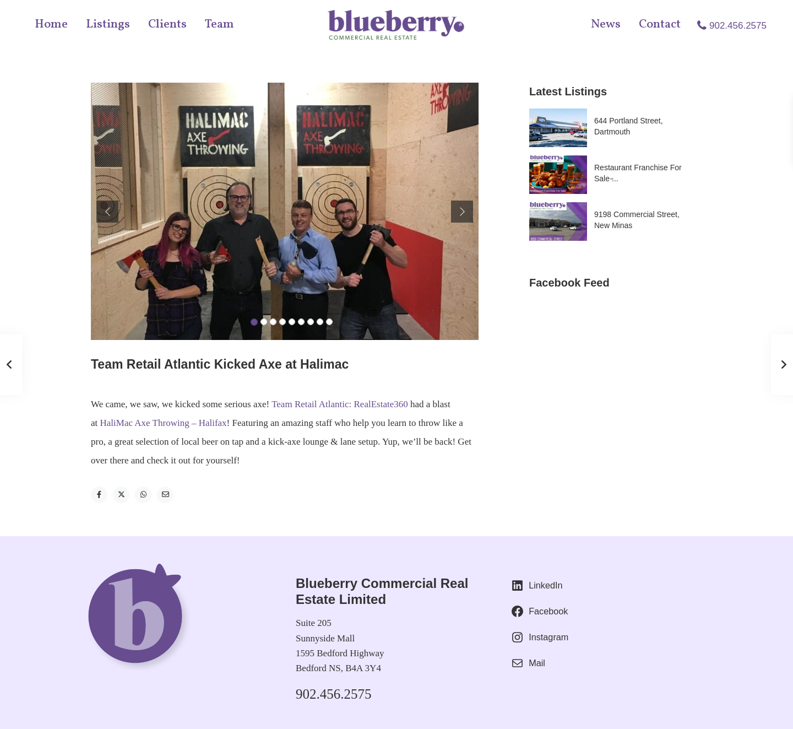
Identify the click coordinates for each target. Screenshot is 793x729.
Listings (108, 24)
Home (51, 24)
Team (219, 24)
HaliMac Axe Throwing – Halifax (163, 423)
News (606, 24)
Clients (167, 24)
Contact (660, 24)
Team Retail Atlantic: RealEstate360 (339, 404)
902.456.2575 (738, 25)
